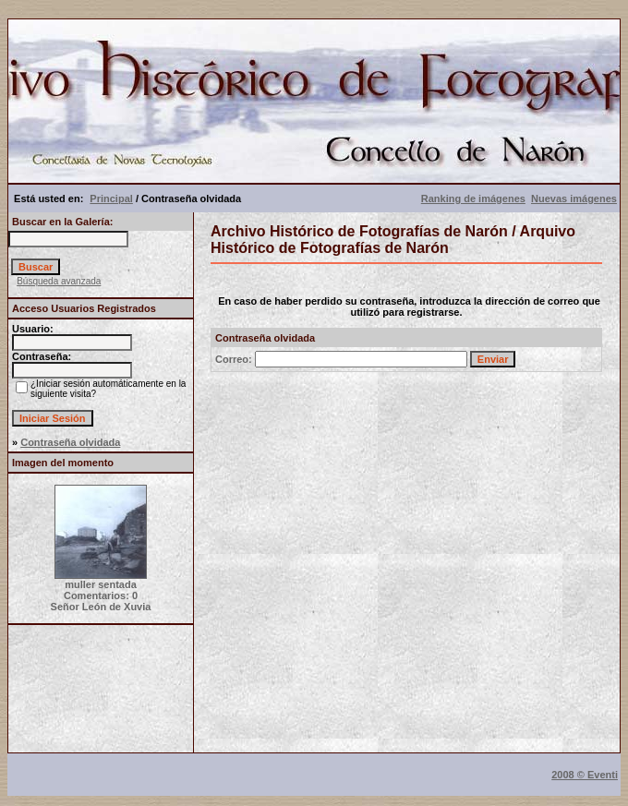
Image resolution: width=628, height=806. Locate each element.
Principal (111, 198)
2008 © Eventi (584, 774)
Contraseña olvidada (70, 442)
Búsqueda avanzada (59, 281)
